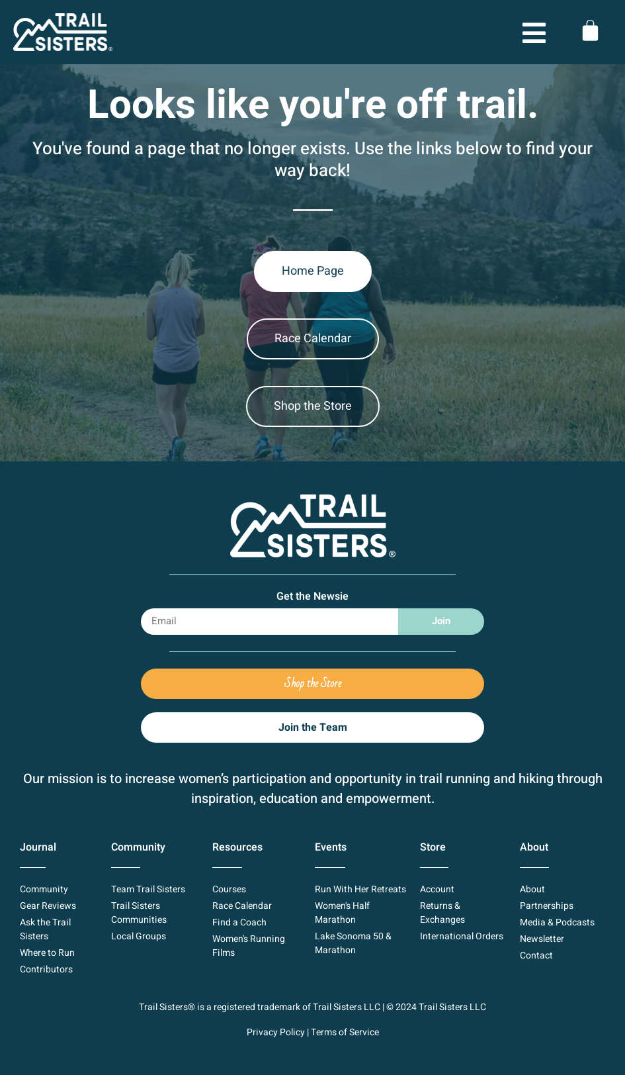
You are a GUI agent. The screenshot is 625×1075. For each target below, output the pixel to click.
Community (138, 847)
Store (433, 847)
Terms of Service (345, 1032)
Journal (38, 847)
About (534, 847)
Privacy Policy (276, 1032)
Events (331, 847)
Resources (237, 847)
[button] (489, 35)
